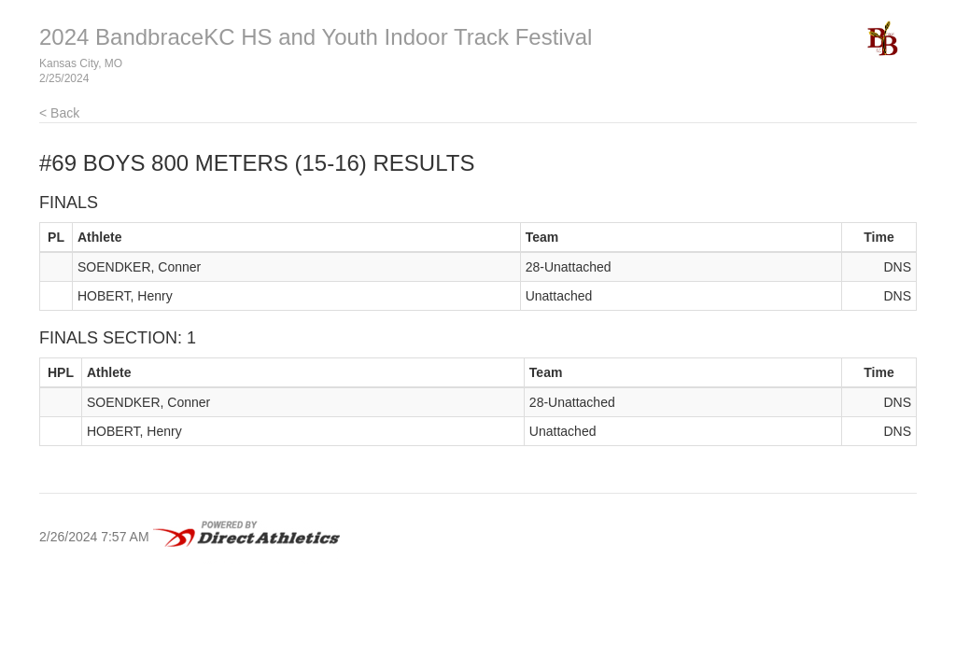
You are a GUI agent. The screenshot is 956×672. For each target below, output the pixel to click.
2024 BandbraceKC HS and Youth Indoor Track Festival (315, 36)
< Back (59, 112)
